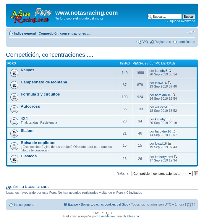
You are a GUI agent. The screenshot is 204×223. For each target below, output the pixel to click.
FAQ (144, 41)
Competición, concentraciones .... (64, 33)
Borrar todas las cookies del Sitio (104, 204)
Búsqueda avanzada (180, 21)
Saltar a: (123, 173)
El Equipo (71, 204)
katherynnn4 (164, 157)
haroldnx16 (163, 95)
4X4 (24, 118)
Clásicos (29, 156)
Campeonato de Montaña (44, 82)
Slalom (27, 130)
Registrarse (162, 41)
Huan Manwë (106, 216)
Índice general (25, 33)
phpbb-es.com (131, 216)
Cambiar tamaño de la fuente (191, 32)
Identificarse (186, 41)
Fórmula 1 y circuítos (40, 94)
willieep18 (162, 107)
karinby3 (161, 70)
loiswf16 (161, 83)
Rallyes (27, 70)
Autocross (30, 106)
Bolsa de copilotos (38, 142)
